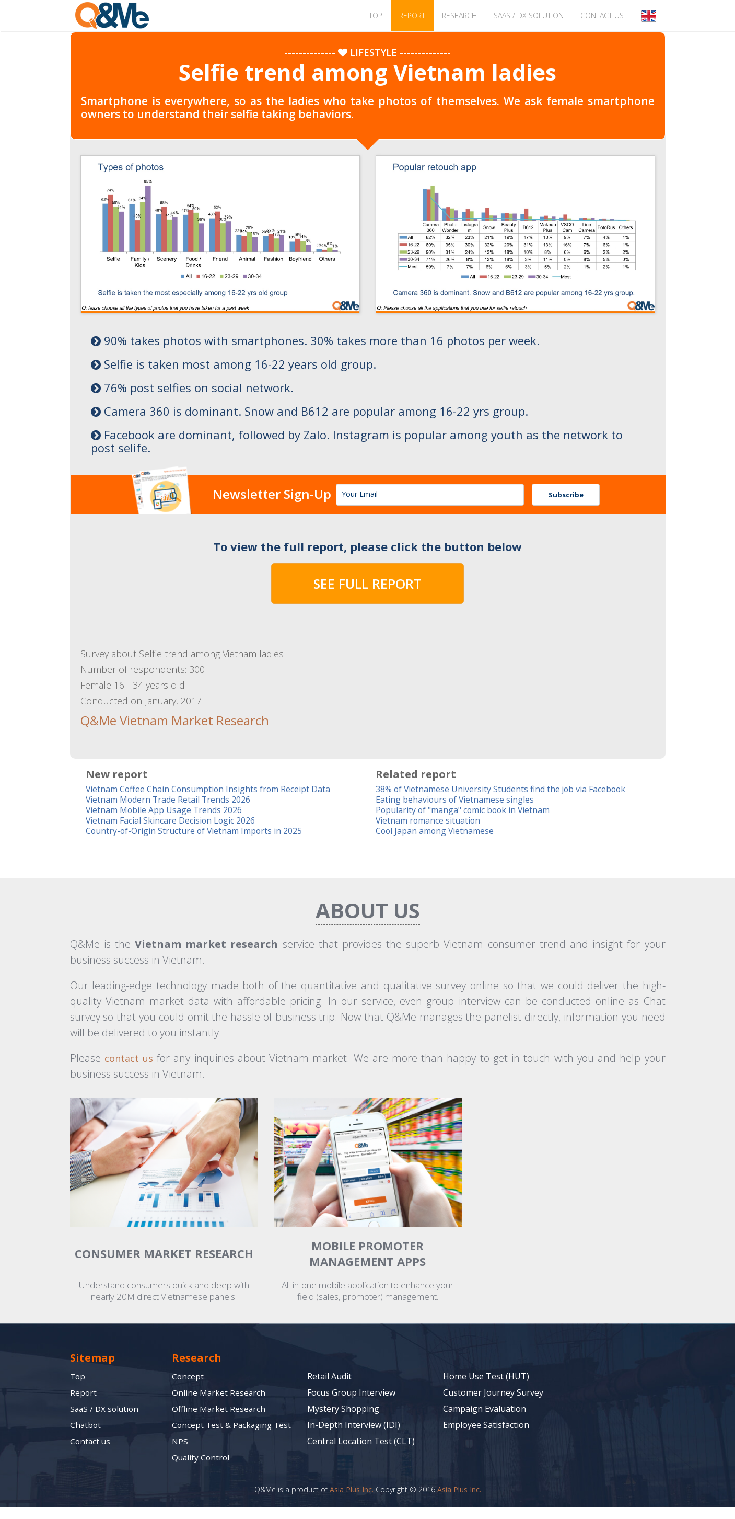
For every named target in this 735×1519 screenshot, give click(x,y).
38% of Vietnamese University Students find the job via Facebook (508, 788)
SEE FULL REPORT (367, 583)
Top (78, 1378)
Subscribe (566, 494)
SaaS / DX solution (529, 15)
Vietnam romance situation (432, 821)
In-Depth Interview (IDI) (353, 1426)
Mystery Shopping (343, 1410)
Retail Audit (329, 1378)
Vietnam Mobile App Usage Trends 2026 (169, 810)
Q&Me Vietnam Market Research (165, 720)
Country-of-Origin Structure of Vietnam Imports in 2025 (200, 832)
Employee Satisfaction (486, 1426)
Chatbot (86, 1426)
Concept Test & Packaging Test (223, 1431)
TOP (375, 15)
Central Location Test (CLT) (361, 1442)
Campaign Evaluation (484, 1410)
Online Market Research (219, 1394)
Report (412, 15)
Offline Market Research (219, 1410)
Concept (188, 1378)
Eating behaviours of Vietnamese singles (459, 799)
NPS (180, 1452)
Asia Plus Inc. (352, 1501)
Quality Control (201, 1469)
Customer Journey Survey (493, 1394)
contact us (130, 1060)
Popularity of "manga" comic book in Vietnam (470, 810)
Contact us (602, 15)
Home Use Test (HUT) (486, 1378)
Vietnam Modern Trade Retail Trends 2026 (174, 799)
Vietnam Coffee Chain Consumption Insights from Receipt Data (214, 788)
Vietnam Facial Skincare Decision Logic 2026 (177, 821)
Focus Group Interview (351, 1394)
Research (459, 15)
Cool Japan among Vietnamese (438, 832)
